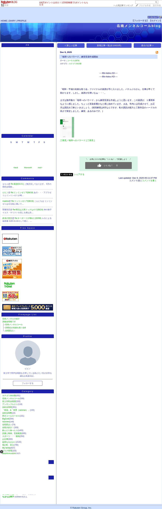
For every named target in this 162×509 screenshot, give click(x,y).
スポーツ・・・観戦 (11, 436)
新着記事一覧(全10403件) (109, 45)
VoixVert (5, 422)
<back (15, 167)
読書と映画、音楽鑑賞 (12, 433)
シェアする (79, 174)
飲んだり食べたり (10, 430)
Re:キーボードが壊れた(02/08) (28, 218)
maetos (5, 201)
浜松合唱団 (7, 407)
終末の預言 (7, 218)
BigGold (5, 419)
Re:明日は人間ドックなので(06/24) (28, 210)
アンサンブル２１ (10, 404)
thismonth (28, 167)
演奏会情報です (9, 322)
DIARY (12, 21)
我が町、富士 (8, 445)
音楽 (6, 5)
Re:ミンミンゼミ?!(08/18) (22, 192)
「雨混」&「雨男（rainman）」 (16, 410)
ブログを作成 (145, 5)
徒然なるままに (9, 442)
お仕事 (5, 439)
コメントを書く (149, 180)
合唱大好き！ (8, 427)
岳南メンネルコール (14, 324)
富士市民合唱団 (9, 401)
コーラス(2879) (73, 60)
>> (123, 5)
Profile (27, 336)
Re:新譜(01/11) (17, 184)
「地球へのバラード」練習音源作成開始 (79, 57)
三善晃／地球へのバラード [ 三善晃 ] (77, 140)
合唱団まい (10, 331)
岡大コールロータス (11, 416)
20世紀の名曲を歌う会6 (15, 327)
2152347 (153, 17)
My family (6, 448)
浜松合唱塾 (7, 413)
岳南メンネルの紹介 (11, 319)
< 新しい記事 (71, 45)
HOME (4, 21)
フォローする (27, 383)
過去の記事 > (147, 45)
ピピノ (5, 192)
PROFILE (22, 21)
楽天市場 (157, 5)
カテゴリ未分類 (9, 395)
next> (40, 167)
